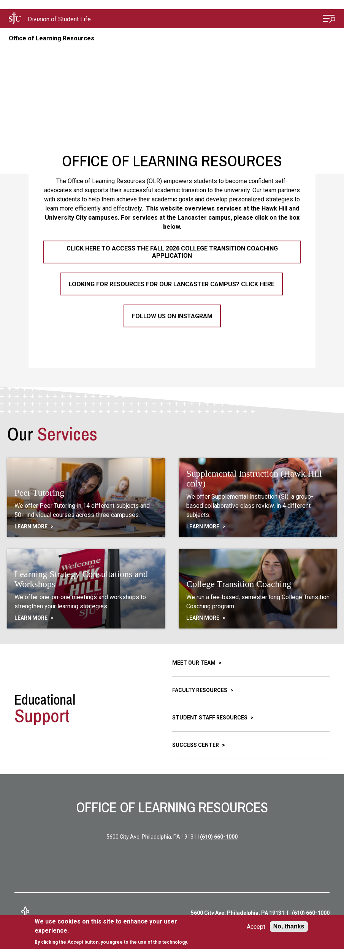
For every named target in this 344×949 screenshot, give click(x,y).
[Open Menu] (329, 19)
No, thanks (288, 926)
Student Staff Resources (210, 718)
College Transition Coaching (238, 584)
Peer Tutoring (39, 493)
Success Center (196, 745)
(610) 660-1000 (219, 837)
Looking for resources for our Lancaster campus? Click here (171, 284)
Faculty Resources (200, 690)
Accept (256, 926)
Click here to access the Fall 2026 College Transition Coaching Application (172, 252)
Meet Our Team (194, 663)
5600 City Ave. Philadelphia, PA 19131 (237, 913)
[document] (117, 931)
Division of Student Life (59, 19)
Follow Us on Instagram (172, 316)
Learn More (31, 526)
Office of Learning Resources (51, 38)
